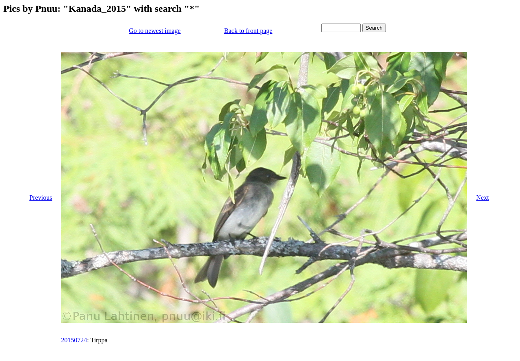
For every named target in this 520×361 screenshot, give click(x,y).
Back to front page (248, 30)
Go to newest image (155, 30)
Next (482, 197)
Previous (40, 197)
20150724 (74, 340)
